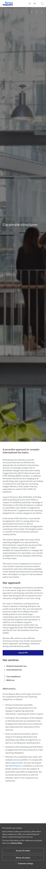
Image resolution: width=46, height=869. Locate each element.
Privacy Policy (16, 843)
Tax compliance (12, 676)
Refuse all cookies (23, 857)
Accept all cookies (23, 850)
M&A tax (9, 680)
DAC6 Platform (14, 765)
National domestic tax (15, 666)
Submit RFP (22, 652)
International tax (13, 669)
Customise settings (24, 863)
